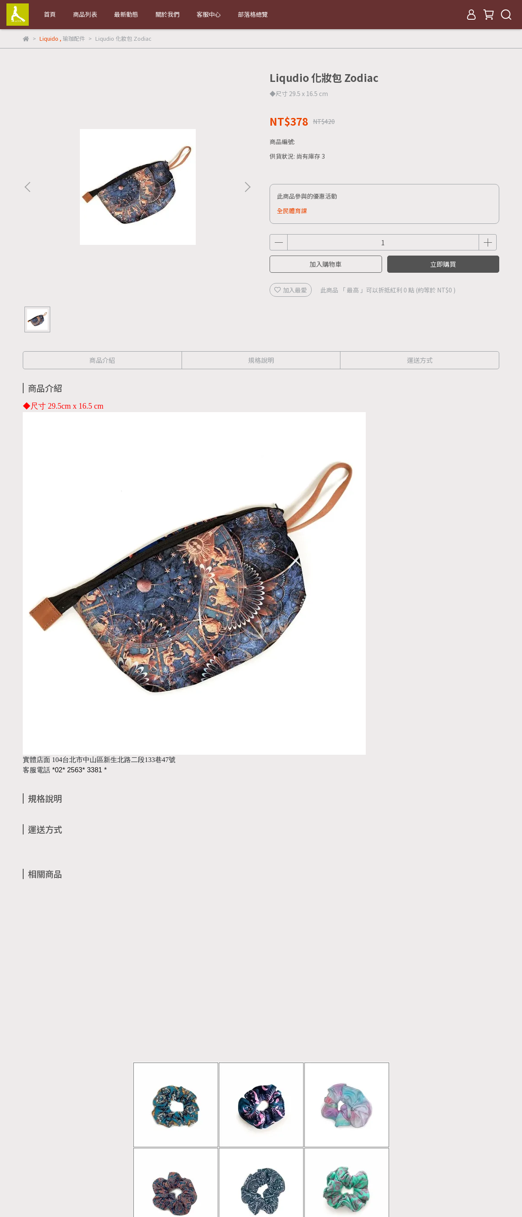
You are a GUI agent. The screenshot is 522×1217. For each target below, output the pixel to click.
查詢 (29, 1123)
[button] (247, 187)
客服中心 (209, 14)
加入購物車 (326, 263)
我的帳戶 (91, 1123)
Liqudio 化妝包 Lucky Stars (435, 1028)
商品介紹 (102, 359)
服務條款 (194, 1123)
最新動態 (126, 14)
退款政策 (126, 1123)
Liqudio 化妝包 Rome (203, 1028)
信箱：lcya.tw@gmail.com (60, 1163)
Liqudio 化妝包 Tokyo (319, 1028)
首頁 (50, 14)
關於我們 (167, 14)
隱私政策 (160, 1123)
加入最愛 (290, 290)
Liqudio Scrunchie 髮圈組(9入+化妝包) (87, 1032)
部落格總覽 (253, 14)
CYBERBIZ (186, 1195)
